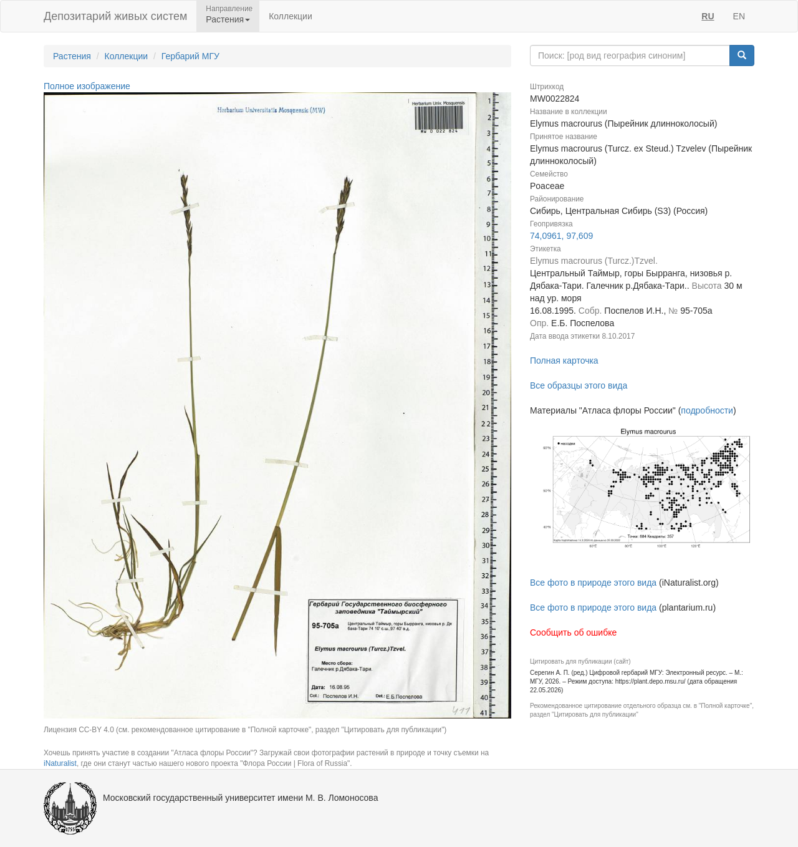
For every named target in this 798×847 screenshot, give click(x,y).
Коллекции (290, 16)
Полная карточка (564, 360)
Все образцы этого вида (578, 385)
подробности (707, 410)
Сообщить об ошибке (573, 632)
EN (739, 16)
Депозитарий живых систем (115, 16)
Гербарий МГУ (190, 56)
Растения (72, 56)
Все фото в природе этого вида (593, 583)
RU (707, 16)
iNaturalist (60, 763)
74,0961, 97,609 (561, 236)
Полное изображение (87, 86)
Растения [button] (228, 19)
